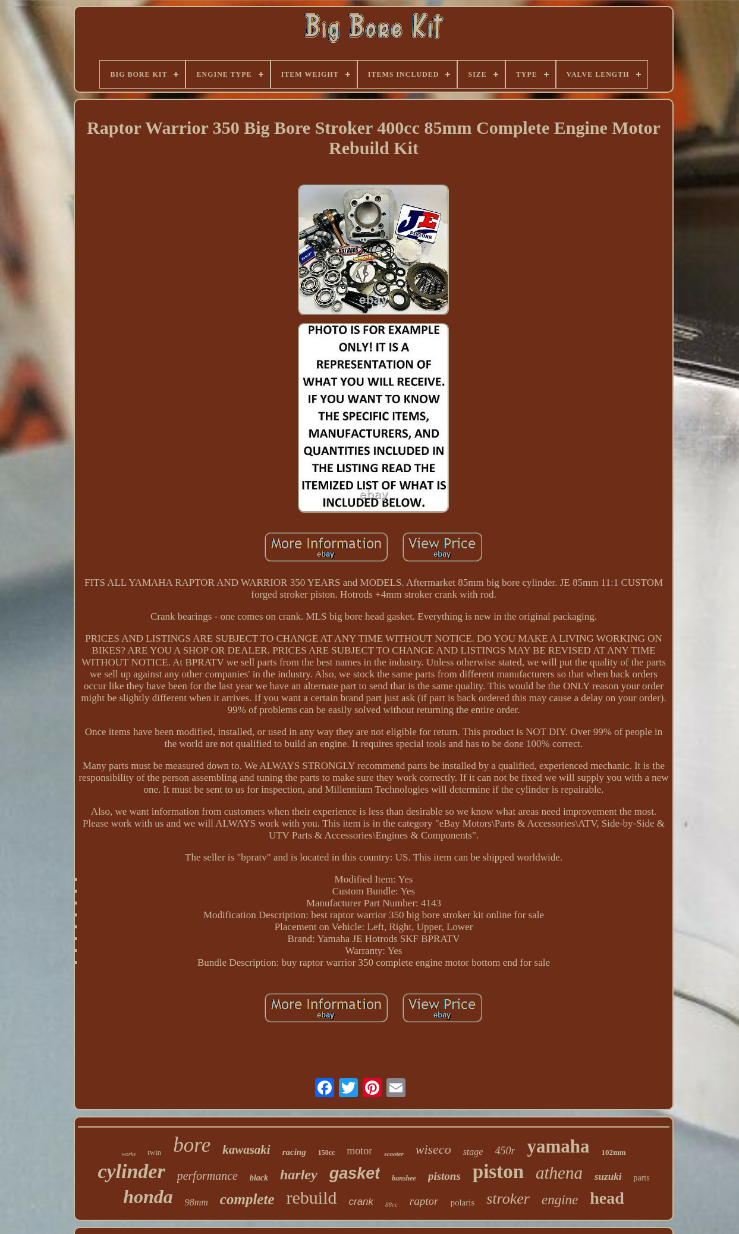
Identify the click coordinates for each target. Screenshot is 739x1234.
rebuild (312, 1197)
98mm (196, 1202)
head (607, 1198)
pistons (444, 1176)
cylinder (131, 1171)
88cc (391, 1204)
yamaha (558, 1146)
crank (360, 1201)
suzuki (608, 1176)
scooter (393, 1153)
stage (473, 1152)
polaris (462, 1202)
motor (359, 1151)
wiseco (433, 1149)
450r (505, 1151)
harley (298, 1174)
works (128, 1154)
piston (498, 1171)
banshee (404, 1178)
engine (560, 1199)
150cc (326, 1152)
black (259, 1177)
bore (191, 1145)
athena (559, 1172)
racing (294, 1152)
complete (247, 1199)
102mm (614, 1152)
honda (148, 1196)
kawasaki (246, 1149)
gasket (354, 1173)
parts (641, 1177)
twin (154, 1152)
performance (207, 1175)
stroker (508, 1198)
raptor (424, 1201)
